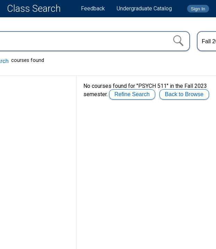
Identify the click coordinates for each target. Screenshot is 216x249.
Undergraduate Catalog (144, 8)
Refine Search (132, 94)
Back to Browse (184, 94)
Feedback (93, 8)
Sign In (198, 8)
